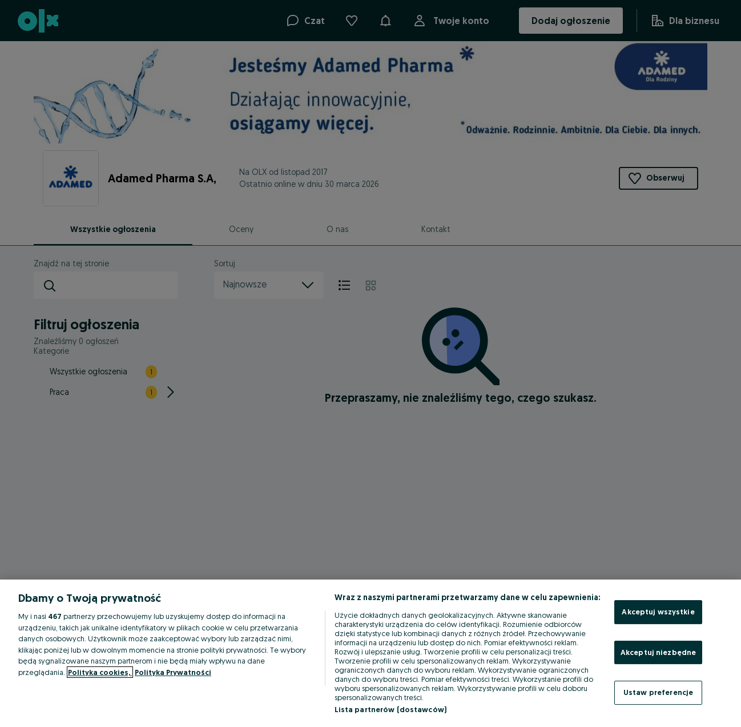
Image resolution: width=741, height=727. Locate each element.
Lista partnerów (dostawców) (391, 709)
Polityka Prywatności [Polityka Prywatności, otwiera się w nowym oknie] (173, 672)
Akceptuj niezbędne (658, 652)
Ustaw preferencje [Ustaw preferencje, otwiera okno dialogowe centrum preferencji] (658, 692)
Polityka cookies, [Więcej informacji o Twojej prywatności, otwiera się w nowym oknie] (100, 672)
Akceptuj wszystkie (658, 611)
